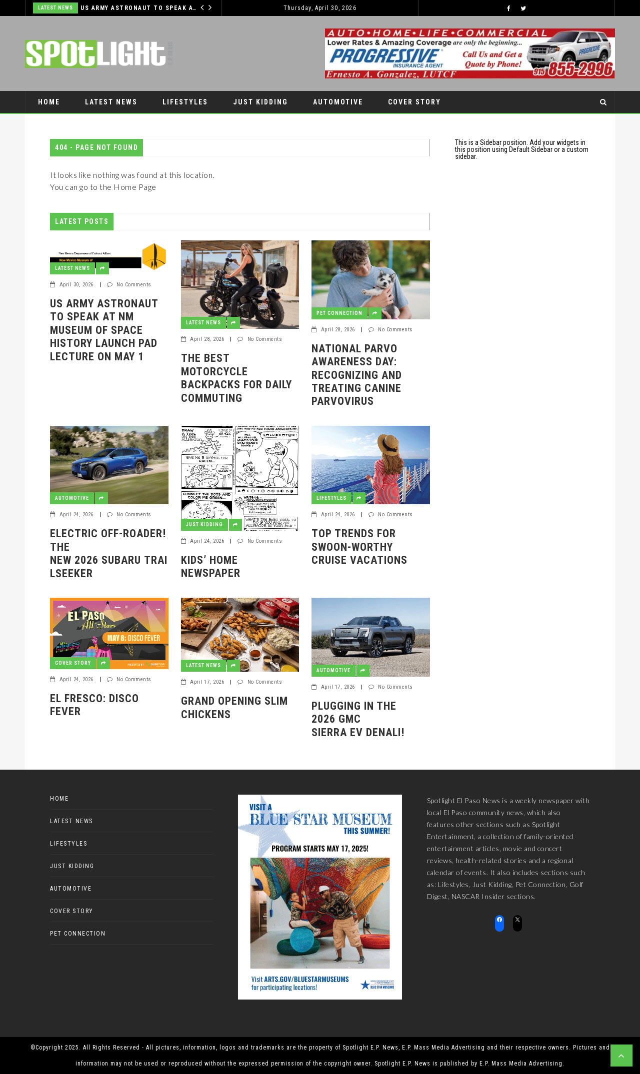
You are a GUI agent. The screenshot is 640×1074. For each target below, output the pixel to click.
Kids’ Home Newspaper (210, 566)
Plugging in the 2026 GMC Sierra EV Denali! (358, 719)
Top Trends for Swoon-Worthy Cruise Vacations (360, 546)
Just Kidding (260, 102)
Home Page (135, 186)
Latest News (55, 7)
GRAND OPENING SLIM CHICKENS (234, 707)
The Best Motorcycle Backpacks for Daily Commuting (236, 378)
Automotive (338, 102)
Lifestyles (185, 102)
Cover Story (414, 102)
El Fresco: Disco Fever (94, 705)
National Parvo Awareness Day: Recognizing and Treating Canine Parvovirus (357, 375)
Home (49, 102)
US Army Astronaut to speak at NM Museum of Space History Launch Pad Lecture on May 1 (140, 7)
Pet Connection (71, 124)
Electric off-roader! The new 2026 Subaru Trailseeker (109, 553)
